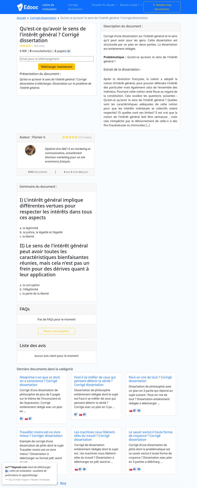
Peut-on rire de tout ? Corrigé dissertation (150, 379)
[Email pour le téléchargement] (57, 58)
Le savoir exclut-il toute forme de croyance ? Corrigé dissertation (151, 436)
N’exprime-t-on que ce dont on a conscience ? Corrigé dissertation (40, 381)
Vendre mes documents (161, 7)
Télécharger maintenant (56, 67)
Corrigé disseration (75, 7)
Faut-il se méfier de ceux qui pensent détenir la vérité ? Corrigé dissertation (95, 381)
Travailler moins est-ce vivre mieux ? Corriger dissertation (41, 434)
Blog (63, 483)
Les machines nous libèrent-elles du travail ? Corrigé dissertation (94, 436)
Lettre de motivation (49, 7)
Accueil (21, 18)
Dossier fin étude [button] (103, 5)
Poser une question (56, 331)
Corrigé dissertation (43, 18)
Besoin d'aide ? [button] (130, 5)
